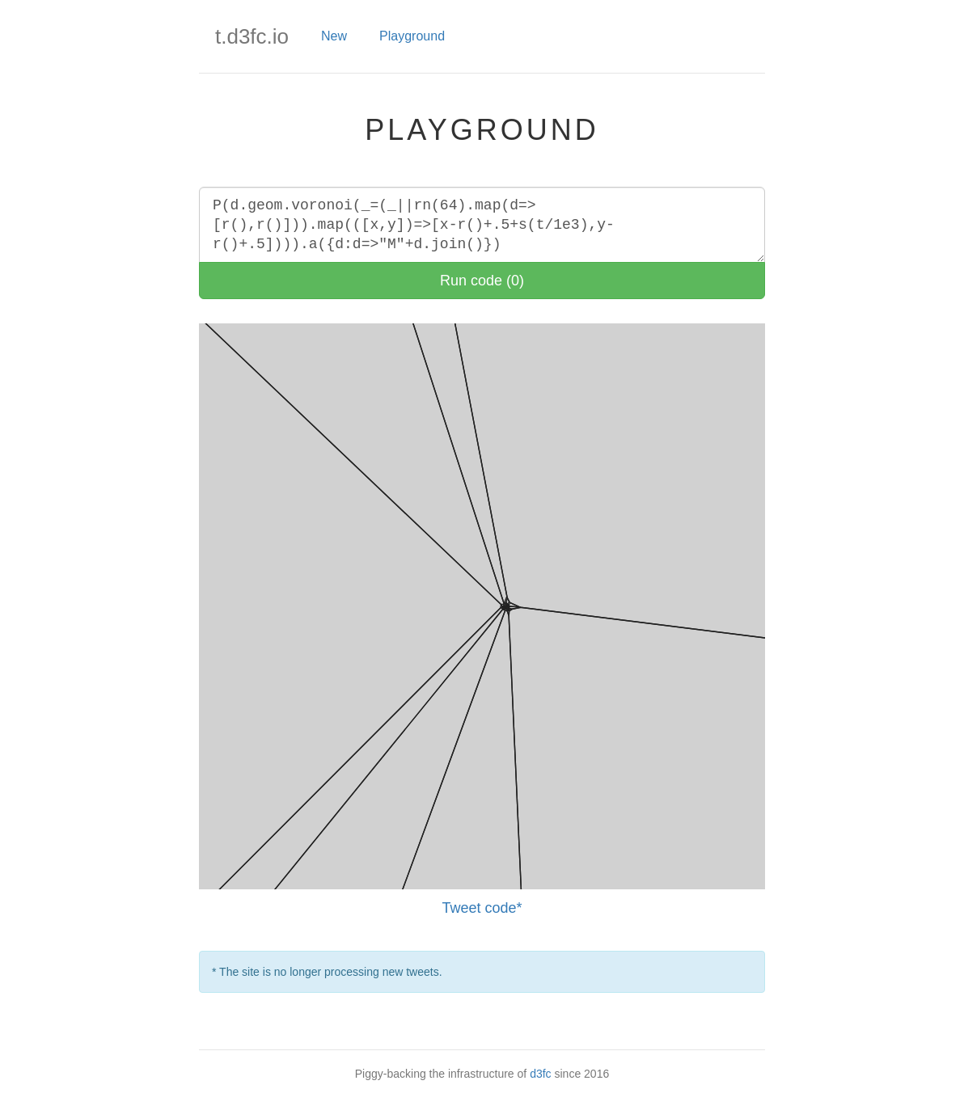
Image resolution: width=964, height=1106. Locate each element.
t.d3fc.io (252, 36)
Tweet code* (482, 908)
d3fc (540, 1073)
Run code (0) (482, 280)
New (334, 36)
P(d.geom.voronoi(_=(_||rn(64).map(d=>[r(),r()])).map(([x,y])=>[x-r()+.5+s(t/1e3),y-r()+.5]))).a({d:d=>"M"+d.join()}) (482, 225)
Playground (412, 36)
